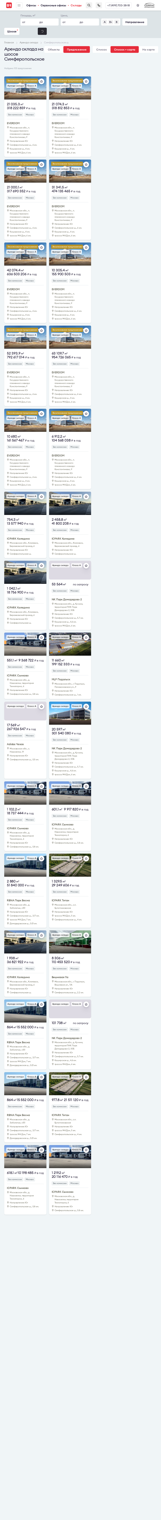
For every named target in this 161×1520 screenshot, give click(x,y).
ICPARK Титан (60, 900)
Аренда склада (15, 85)
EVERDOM (13, 123)
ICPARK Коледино (18, 538)
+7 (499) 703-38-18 (118, 5)
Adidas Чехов (15, 744)
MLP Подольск (61, 679)
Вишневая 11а (60, 977)
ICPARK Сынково (18, 675)
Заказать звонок (98, 5)
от (23, 22)
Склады (76, 5)
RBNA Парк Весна (18, 900)
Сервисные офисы (53, 5)
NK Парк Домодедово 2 (67, 599)
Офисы (31, 5)
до (41, 22)
